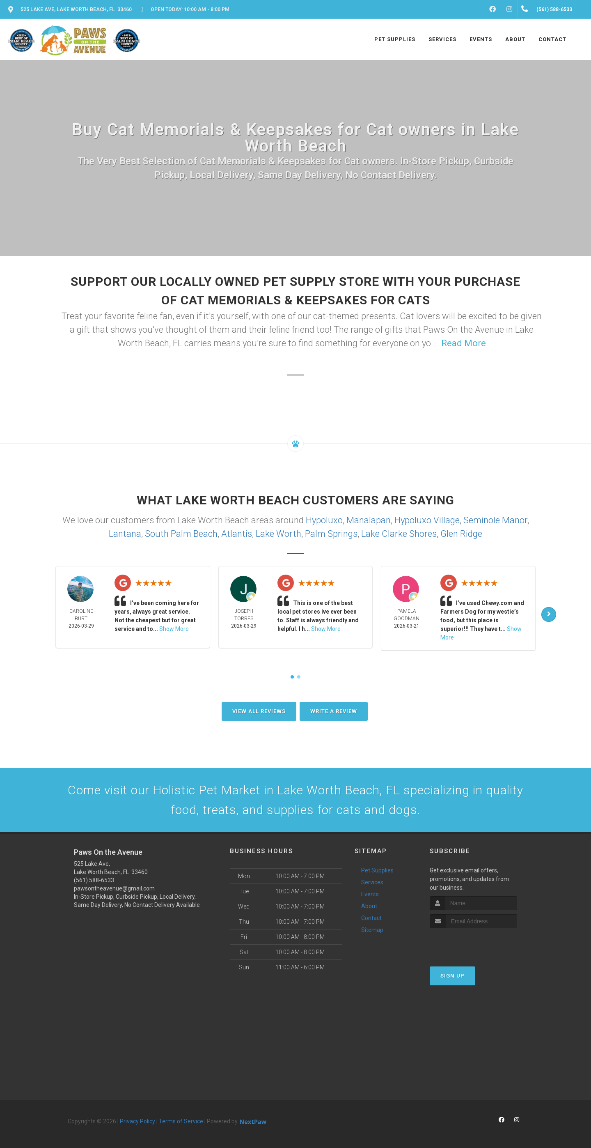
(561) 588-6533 (94, 880)
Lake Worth (278, 534)
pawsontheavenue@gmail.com (114, 888)
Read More (463, 343)
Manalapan (368, 520)
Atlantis (236, 534)
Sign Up (452, 976)
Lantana (125, 534)
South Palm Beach (181, 534)
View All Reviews (259, 711)
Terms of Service (181, 1121)
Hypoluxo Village (427, 520)
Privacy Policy (137, 1121)
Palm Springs (331, 534)
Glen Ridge (461, 534)
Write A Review (333, 711)
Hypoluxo (324, 520)
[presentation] (473, 943)
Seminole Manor (495, 520)
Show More (174, 629)
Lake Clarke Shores (399, 534)
